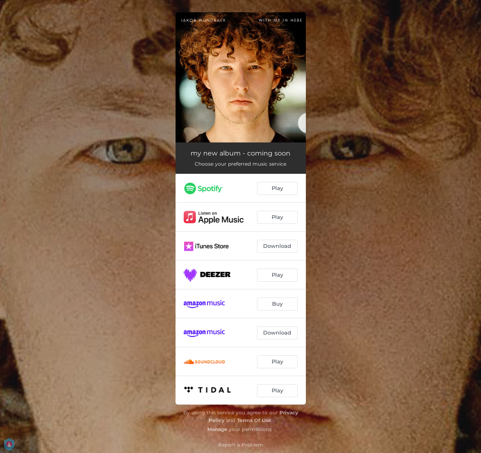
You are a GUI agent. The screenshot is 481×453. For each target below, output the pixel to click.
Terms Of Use (254, 420)
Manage (217, 429)
